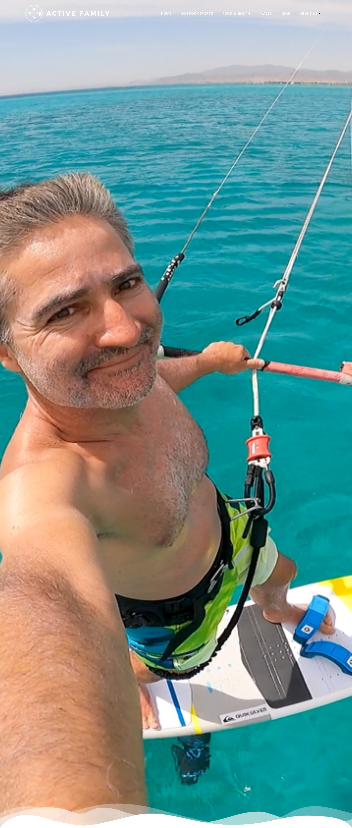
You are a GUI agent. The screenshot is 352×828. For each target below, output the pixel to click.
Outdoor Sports (197, 13)
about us (311, 13)
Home (166, 13)
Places (266, 13)
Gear (285, 13)
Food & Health (236, 13)
